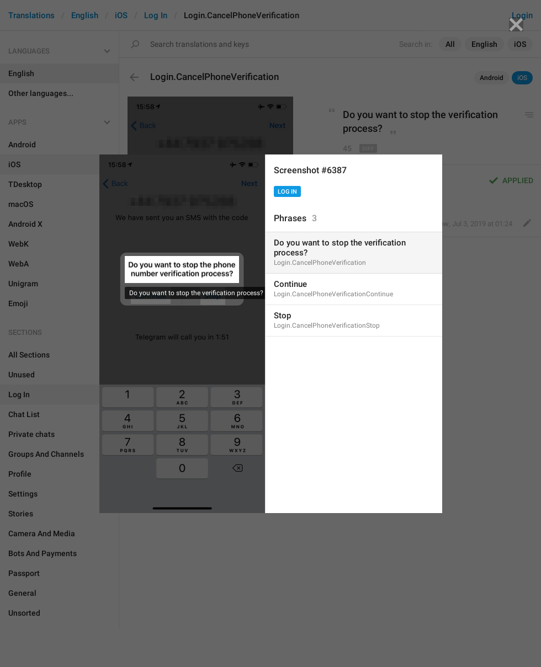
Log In (287, 191)
